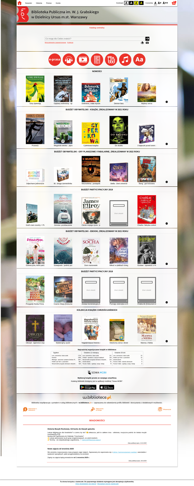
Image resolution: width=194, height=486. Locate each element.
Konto (58, 3)
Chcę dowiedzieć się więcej (85, 484)
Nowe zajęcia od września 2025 (61, 449)
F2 (165, 3)
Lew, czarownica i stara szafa (60, 355)
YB (136, 3)
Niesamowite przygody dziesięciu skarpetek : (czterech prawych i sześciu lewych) (74, 363)
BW (131, 3)
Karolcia (54, 357)
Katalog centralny (97, 28)
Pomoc (49, 3)
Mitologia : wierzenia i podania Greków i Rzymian (65, 359)
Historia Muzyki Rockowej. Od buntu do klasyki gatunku (71, 429)
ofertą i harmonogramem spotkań (125, 452)
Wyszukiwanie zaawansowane (55, 42)
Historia (39, 3)
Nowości (28, 3)
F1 (159, 3)
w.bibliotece (85, 403)
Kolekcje (70, 42)
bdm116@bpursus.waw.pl (91, 440)
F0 (155, 3)
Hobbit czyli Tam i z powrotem (60, 361)
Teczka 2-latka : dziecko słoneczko (122, 361)
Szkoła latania (86, 361)
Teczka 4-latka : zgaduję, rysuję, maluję (93, 363)
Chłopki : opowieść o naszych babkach (93, 357)
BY (141, 3)
